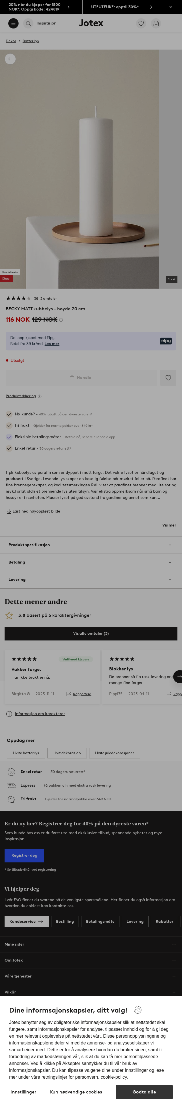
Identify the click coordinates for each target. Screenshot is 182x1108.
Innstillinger (23, 1092)
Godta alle (144, 1092)
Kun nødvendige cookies (76, 1092)
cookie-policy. (114, 1077)
